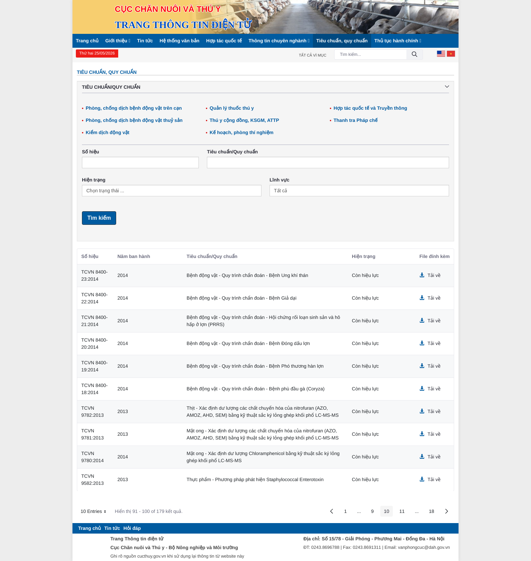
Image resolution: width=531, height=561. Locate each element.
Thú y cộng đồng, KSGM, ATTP (244, 120)
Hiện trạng (93, 179)
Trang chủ (87, 40)
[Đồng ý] (414, 54)
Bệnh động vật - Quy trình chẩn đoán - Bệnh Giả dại (241, 298)
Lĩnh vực (279, 179)
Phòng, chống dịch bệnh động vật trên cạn (134, 108)
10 (388, 512)
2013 (123, 411)
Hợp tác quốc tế (224, 40)
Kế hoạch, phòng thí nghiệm (242, 132)
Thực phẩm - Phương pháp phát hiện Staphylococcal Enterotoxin (255, 479)
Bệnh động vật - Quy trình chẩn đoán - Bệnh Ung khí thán (247, 275)
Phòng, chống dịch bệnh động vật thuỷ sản (134, 120)
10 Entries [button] (96, 512)
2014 (123, 275)
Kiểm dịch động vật (107, 132)
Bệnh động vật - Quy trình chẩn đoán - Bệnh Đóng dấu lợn (248, 343)
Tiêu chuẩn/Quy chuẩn (232, 151)
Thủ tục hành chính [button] (398, 40)
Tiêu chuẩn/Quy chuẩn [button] (265, 87)
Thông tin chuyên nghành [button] (279, 40)
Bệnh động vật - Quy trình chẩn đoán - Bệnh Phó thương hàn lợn (255, 366)
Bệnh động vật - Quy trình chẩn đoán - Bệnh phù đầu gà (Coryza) (255, 388)
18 (433, 512)
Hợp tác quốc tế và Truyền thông (370, 108)
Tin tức (145, 40)
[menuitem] (90, 528)
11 (403, 512)
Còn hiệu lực (365, 275)
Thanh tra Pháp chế (356, 120)
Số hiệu (90, 151)
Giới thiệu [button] (117, 40)
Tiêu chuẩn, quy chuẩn (342, 40)
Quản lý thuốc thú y (232, 108)
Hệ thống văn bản (179, 40)
